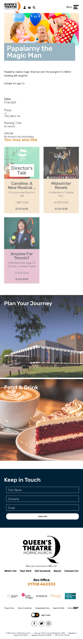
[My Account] (24, 7)
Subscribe (42, 516)
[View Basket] (29, 7)
